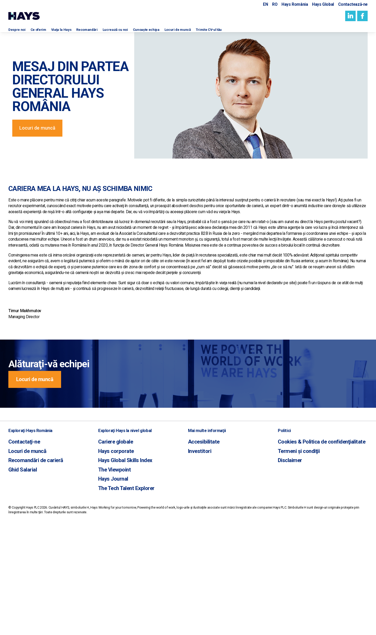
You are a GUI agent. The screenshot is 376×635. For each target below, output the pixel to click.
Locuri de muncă (218, 33)
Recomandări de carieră (29, 563)
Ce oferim (45, 33)
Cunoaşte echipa (178, 33)
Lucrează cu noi (140, 33)
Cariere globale (112, 547)
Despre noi (19, 33)
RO (274, 4)
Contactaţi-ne (21, 547)
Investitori (197, 555)
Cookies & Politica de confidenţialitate (313, 547)
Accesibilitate (200, 547)
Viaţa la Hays (73, 33)
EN (265, 4)
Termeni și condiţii (294, 555)
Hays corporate (112, 555)
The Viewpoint (111, 571)
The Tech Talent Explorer (121, 587)
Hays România (294, 4)
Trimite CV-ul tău (257, 33)
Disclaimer (287, 563)
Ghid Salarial (19, 571)
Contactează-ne (353, 4)
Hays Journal (110, 579)
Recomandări (105, 33)
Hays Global (323, 4)
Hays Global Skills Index (120, 563)
